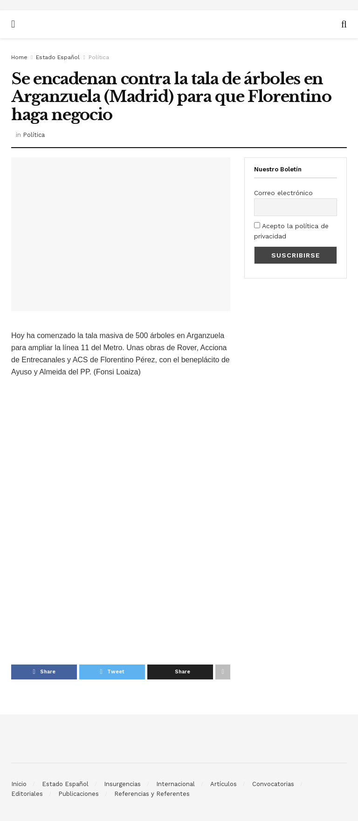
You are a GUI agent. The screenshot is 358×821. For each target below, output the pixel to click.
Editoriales (27, 793)
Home (19, 57)
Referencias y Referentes (152, 793)
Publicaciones (78, 793)
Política (99, 57)
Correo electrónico (283, 193)
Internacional (175, 783)
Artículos (223, 783)
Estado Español (58, 57)
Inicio (19, 783)
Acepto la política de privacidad (291, 231)
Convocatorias (273, 783)
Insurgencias (122, 783)
